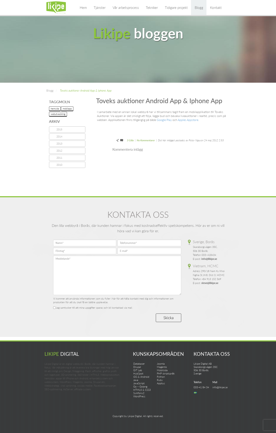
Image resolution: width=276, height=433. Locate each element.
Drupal (137, 366)
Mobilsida (162, 370)
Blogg (199, 7)
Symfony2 (138, 393)
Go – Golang (140, 386)
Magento (162, 366)
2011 (59, 157)
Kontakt (216, 7)
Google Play (164, 119)
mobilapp (67, 108)
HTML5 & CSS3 (142, 389)
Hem (83, 7)
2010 (59, 164)
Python (161, 376)
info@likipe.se (209, 258)
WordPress (139, 396)
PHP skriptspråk (166, 373)
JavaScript (139, 383)
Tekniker (152, 7)
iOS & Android (141, 376)
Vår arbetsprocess (126, 7)
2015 (59, 129)
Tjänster (100, 7)
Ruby (160, 380)
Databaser (139, 363)
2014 (59, 136)
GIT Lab (137, 370)
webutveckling (58, 114)
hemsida (55, 108)
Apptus (161, 383)
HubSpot (138, 373)
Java (135, 380)
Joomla (161, 363)
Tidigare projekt (176, 7)
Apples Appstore (188, 119)
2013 (59, 143)
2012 (59, 150)
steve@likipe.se (209, 282)
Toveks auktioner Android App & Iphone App (85, 90)
